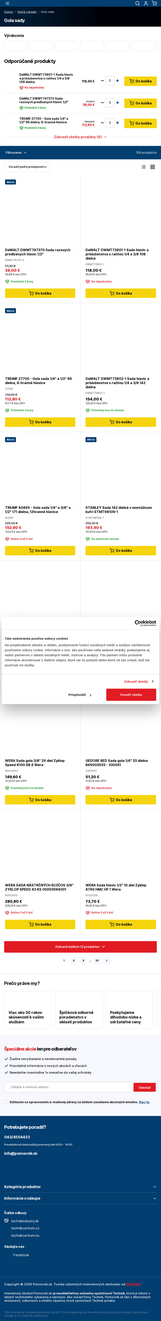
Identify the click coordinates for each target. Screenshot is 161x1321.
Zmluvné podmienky (35, 1315)
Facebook (16, 1255)
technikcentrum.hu (21, 1235)
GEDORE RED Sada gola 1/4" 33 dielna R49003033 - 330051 (117, 762)
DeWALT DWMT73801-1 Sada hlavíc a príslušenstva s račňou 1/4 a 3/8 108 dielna (46, 78)
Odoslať (145, 1087)
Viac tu (144, 1102)
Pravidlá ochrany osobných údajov (109, 1312)
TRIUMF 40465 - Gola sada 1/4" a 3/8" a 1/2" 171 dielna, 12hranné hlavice (38, 509)
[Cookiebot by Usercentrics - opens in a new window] (137, 623)
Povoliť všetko (131, 694)
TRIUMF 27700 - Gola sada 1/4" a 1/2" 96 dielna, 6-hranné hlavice (43, 120)
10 (97, 960)
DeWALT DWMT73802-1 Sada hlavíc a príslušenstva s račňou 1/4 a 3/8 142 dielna (117, 383)
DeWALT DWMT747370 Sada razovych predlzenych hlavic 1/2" (43, 100)
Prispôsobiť (80, 694)
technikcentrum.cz (21, 1228)
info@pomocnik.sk (20, 1153)
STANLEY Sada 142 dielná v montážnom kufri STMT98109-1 (119, 509)
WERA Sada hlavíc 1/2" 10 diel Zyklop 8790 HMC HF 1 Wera (116, 887)
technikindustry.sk (21, 1221)
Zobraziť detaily (136, 681)
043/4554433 (17, 1137)
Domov (8, 11)
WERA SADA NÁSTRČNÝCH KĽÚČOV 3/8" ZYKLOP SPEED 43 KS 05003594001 (39, 887)
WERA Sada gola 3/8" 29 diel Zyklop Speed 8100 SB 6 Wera (35, 762)
